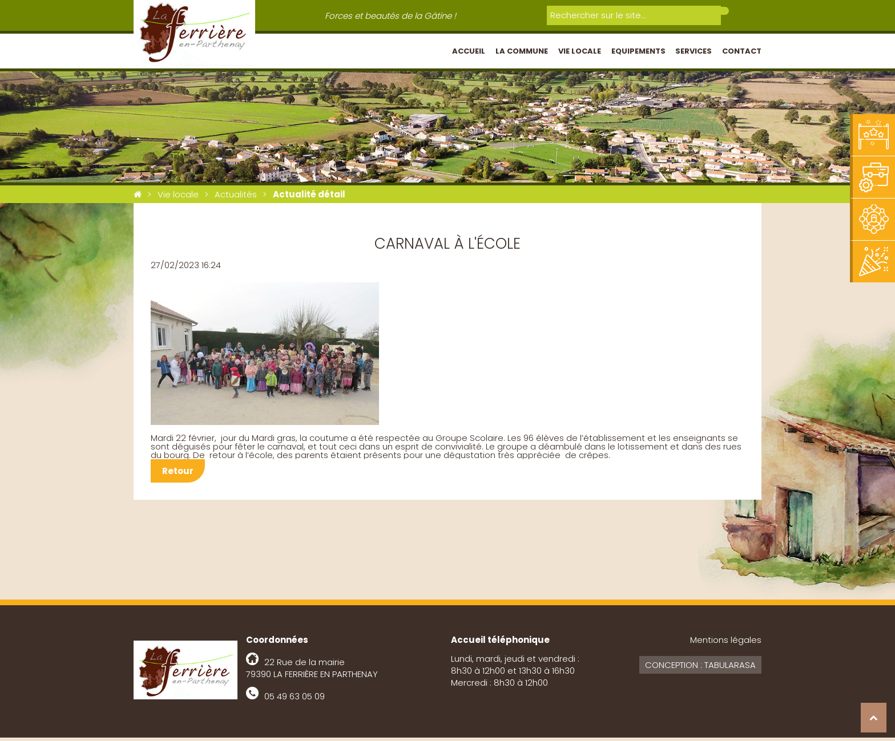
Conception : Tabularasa (700, 668)
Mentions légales (725, 643)
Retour (177, 474)
